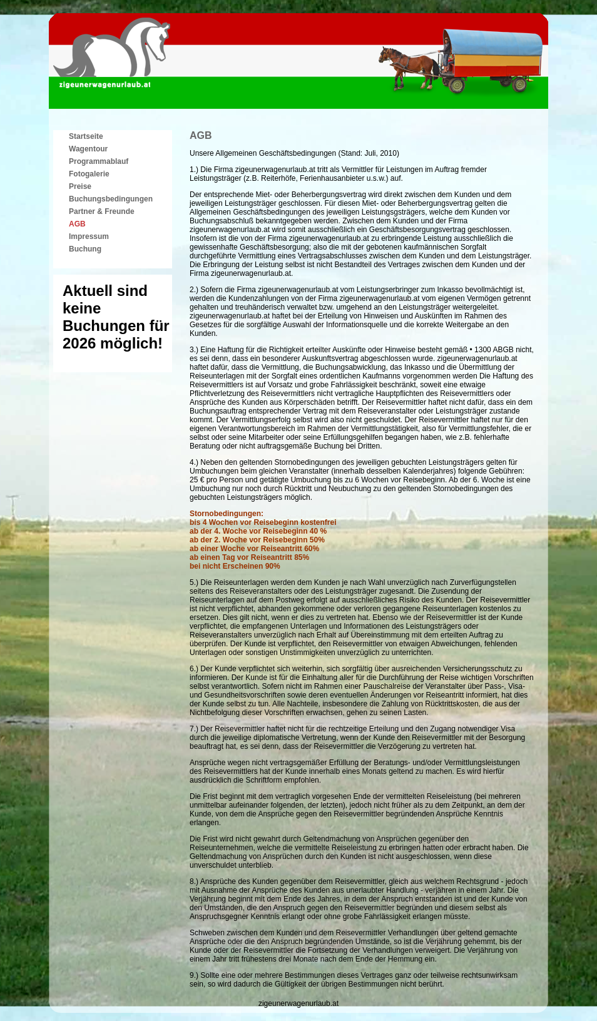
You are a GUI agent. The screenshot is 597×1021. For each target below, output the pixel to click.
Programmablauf (98, 161)
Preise (80, 186)
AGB (77, 224)
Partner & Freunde (102, 211)
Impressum (89, 236)
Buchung (85, 249)
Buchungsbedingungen (111, 199)
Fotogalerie (89, 174)
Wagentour (88, 149)
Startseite (86, 136)
